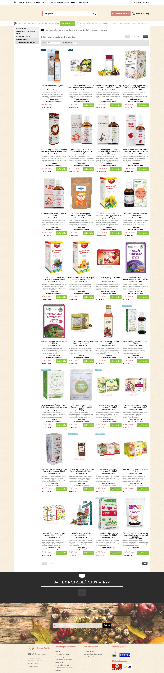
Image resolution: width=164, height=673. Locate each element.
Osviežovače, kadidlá (24, 36)
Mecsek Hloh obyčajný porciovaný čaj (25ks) (108, 470)
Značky (127, 23)
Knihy (115, 23)
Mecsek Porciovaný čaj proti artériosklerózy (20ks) (54, 534)
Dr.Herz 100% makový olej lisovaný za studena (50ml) (54, 278)
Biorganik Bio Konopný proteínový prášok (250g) (81, 214)
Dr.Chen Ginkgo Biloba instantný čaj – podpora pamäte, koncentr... (81, 86)
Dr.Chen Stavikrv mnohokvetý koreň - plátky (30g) (81, 342)
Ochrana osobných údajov (64, 668)
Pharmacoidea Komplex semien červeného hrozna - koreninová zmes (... (135, 535)
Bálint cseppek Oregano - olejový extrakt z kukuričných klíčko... (108, 151)
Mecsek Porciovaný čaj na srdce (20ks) (136, 470)
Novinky (27, 23)
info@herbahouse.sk (39, 654)
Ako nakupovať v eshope (63, 659)
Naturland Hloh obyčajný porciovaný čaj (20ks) (108, 534)
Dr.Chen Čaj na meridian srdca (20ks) (108, 278)
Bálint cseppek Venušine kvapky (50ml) (54, 214)
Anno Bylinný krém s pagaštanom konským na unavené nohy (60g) (54, 150)
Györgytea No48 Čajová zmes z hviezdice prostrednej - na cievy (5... (54, 407)
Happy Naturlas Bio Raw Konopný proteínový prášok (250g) (81, 407)
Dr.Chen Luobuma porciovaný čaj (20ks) (54, 342)
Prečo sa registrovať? (62, 657)
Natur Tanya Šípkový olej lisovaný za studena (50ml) (81, 534)
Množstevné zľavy (90, 657)
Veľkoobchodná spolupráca (93, 654)
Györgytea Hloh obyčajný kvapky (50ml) (135, 342)
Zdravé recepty (82, 2)
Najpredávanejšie (139, 23)
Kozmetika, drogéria (50, 23)
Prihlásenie (137, 2)
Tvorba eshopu (33, 664)
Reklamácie (59, 662)
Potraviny (36, 23)
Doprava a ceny (89, 651)
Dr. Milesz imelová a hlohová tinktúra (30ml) (135, 214)
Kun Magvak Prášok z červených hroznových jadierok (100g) (81, 470)
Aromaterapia (21, 28)
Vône (121, 23)
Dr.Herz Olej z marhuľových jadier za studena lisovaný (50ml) (81, 278)
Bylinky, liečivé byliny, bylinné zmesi (25, 32)
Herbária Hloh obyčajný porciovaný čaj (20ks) (108, 406)
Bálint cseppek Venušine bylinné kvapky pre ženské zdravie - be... (136, 150)
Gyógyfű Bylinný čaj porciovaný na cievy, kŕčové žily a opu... (135, 86)
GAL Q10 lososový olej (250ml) (54, 86)
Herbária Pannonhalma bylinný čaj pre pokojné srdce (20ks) (135, 406)
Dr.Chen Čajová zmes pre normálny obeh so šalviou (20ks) (136, 278)
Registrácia (146, 2)
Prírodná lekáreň (22, 39)
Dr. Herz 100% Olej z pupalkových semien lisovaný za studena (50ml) (108, 215)
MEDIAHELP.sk (33, 666)
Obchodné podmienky (62, 654)
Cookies (58, 670)
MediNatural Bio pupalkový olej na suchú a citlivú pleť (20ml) (108, 86)
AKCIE (21, 23)
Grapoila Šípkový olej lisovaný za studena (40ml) (108, 342)
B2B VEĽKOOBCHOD (120, 14)
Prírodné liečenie (68, 23)
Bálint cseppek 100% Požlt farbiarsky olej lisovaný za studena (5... (81, 151)
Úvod (59, 30)
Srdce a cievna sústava (26, 42)
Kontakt (58, 651)
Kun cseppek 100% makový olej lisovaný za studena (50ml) (54, 470)
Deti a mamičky (105, 23)
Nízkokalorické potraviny (87, 23)
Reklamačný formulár (62, 665)
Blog (73, 2)
